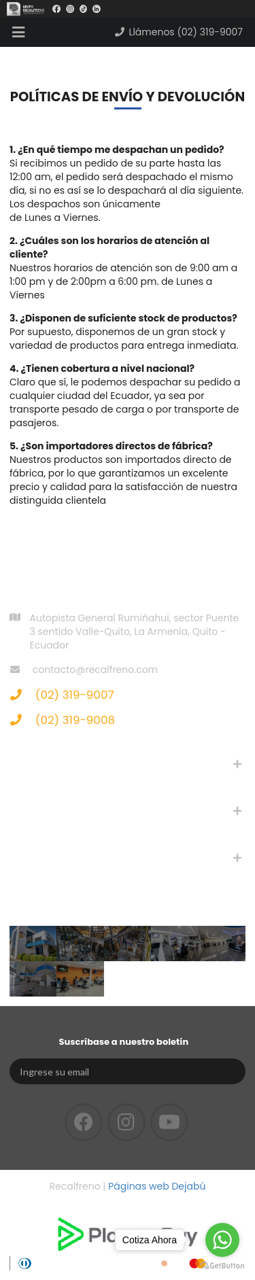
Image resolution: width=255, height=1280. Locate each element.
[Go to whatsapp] (222, 1240)
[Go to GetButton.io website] (222, 1266)
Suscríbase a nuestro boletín (124, 1041)
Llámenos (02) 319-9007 (178, 32)
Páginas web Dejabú (156, 1186)
